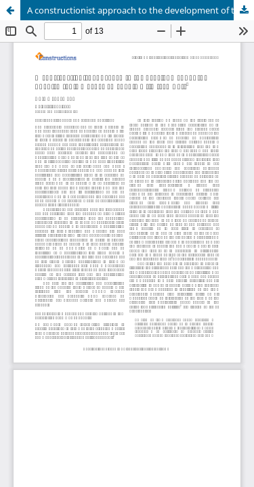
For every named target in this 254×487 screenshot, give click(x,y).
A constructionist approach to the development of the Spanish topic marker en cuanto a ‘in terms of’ (140, 10)
